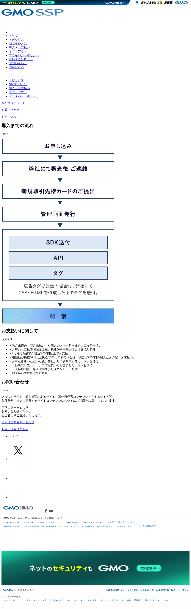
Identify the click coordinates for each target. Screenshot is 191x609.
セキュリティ (71, 600)
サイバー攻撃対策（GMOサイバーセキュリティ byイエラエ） (50, 526)
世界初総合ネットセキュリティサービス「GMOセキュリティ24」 (30, 522)
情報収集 (114, 600)
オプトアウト (18, 51)
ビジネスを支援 (56, 600)
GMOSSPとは (18, 43)
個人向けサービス (152, 600)
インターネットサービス (13, 600)
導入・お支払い (19, 47)
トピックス (16, 39)
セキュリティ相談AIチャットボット (120, 522)
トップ (13, 35)
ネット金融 (126, 600)
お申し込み (16, 67)
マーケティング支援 (88, 600)
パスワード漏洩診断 (70, 522)
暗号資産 (137, 600)
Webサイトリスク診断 (92, 522)
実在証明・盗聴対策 (11, 526)
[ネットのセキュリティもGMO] (28, 2)
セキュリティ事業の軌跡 (145, 526)
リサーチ (103, 600)
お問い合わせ (18, 63)
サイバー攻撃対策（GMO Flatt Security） (97, 526)
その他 (165, 600)
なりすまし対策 (124, 526)
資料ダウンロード (21, 59)
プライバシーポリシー (24, 55)
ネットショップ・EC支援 (37, 600)
